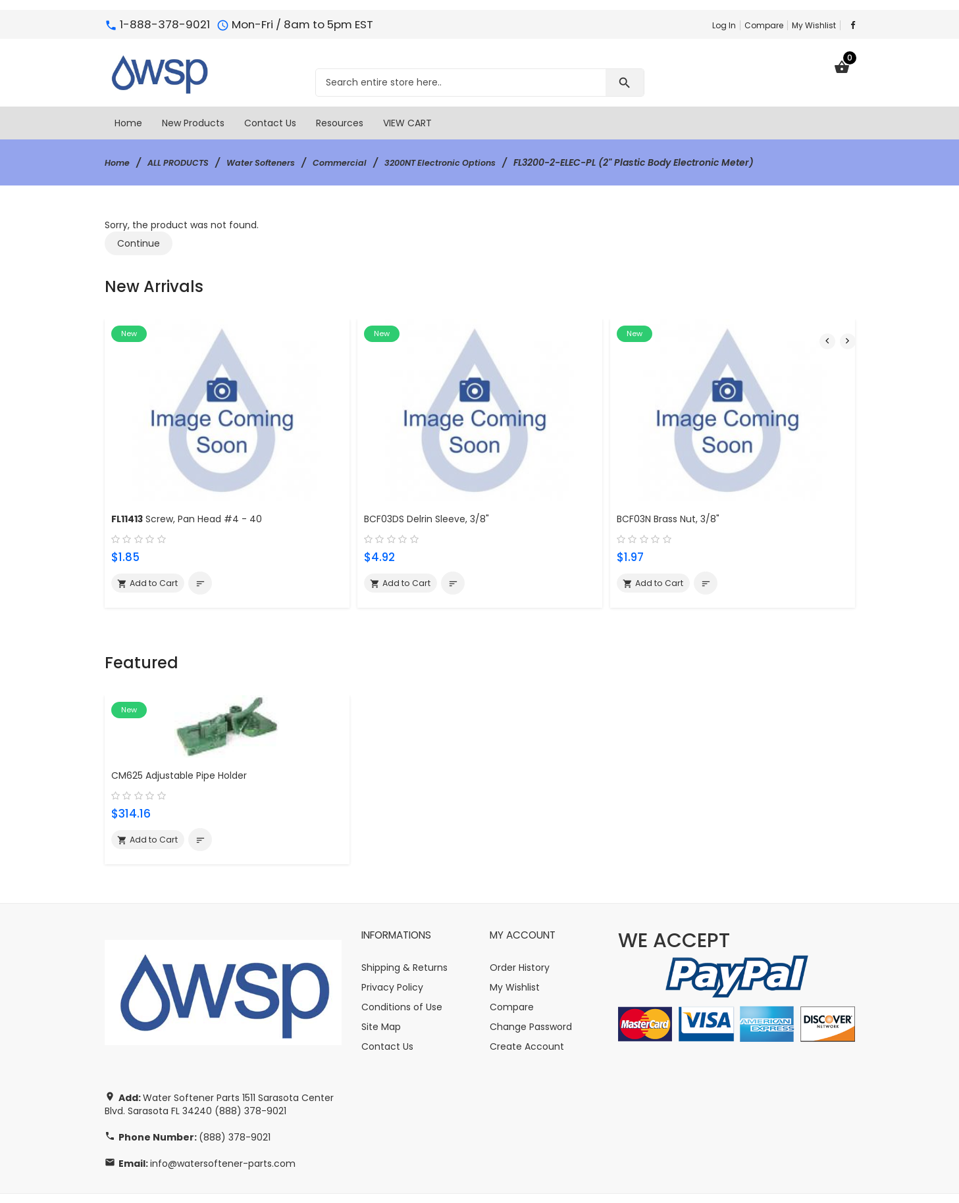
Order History (520, 932)
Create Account (527, 1011)
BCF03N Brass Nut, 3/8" (672, 503)
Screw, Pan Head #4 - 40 (193, 503)
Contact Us (387, 1011)
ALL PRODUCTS (185, 162)
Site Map (381, 991)
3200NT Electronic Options (468, 162)
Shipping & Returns (404, 932)
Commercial (360, 162)
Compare (763, 25)
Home (119, 162)
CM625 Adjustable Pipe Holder (185, 738)
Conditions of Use (401, 971)
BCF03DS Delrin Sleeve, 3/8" (431, 503)
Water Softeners (274, 162)
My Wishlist (814, 25)
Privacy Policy (392, 951)
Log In (724, 25)
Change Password (531, 991)
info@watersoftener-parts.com (223, 1128)
